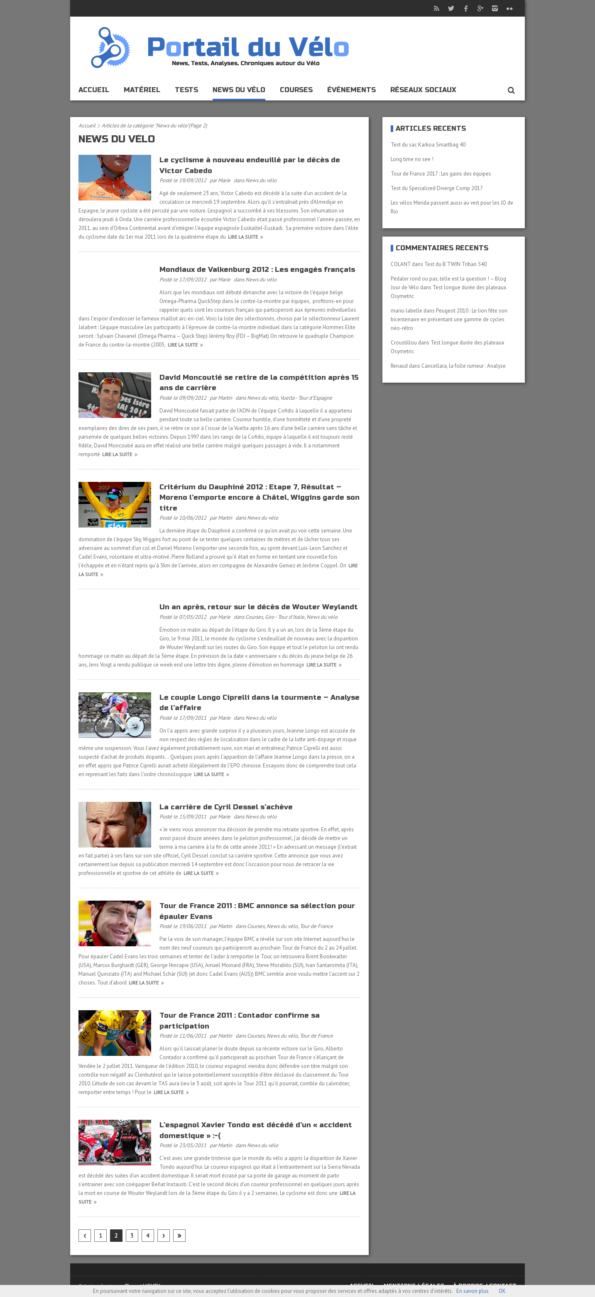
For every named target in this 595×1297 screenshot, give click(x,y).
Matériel (142, 90)
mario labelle (406, 310)
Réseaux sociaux (423, 90)
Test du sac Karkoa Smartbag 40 (428, 144)
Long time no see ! (412, 159)
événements (351, 90)
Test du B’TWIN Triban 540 (455, 264)
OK (502, 1291)
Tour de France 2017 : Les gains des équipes (441, 173)
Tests (186, 90)
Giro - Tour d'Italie (284, 616)
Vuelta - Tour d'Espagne (306, 397)
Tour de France (316, 926)
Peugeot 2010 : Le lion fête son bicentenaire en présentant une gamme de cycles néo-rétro (449, 319)
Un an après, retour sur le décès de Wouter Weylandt (258, 607)
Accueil (93, 90)
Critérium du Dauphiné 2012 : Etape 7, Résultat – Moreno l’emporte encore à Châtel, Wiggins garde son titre (259, 498)
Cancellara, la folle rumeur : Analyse (463, 365)
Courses (296, 90)
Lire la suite (246, 237)
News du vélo (239, 90)
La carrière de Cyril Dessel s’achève (226, 807)
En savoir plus (472, 1291)
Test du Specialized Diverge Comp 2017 (437, 188)
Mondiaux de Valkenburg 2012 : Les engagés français (257, 269)
